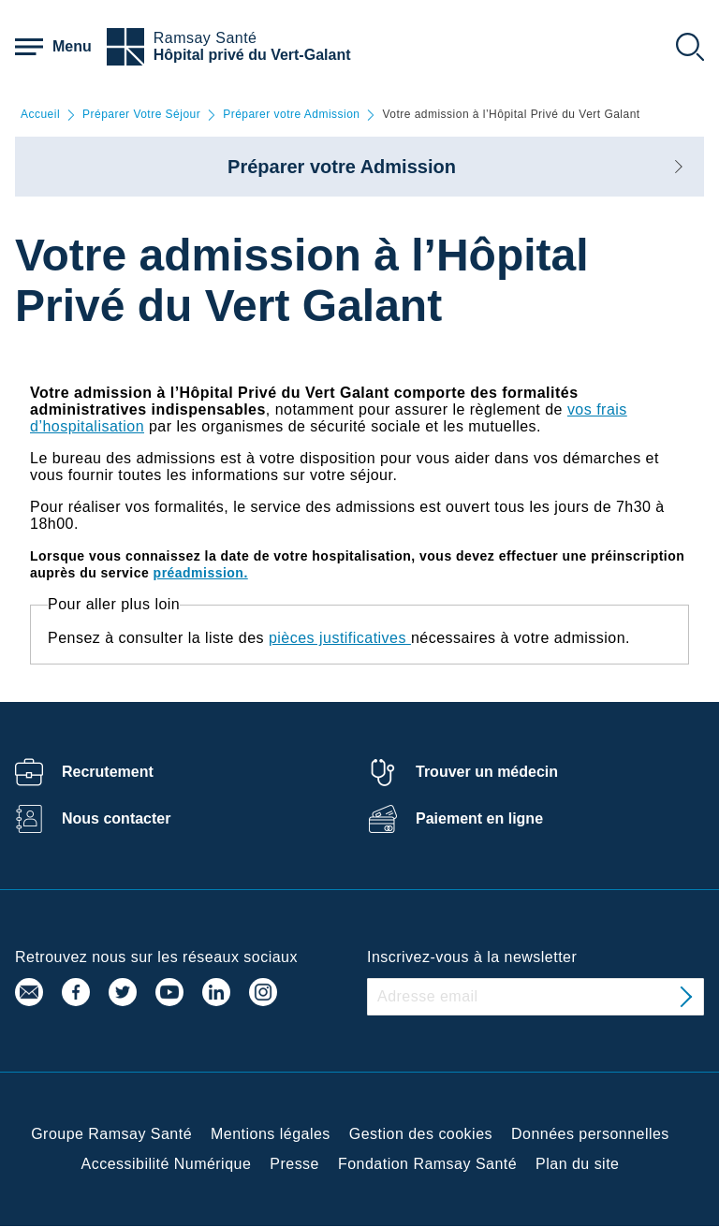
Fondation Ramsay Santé (427, 1164)
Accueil (40, 115)
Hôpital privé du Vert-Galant (252, 55)
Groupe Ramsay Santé (111, 1134)
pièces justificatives (337, 638)
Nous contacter (116, 818)
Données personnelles (590, 1134)
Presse (294, 1164)
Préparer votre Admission (291, 115)
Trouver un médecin (487, 772)
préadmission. (201, 572)
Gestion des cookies (420, 1134)
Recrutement (108, 772)
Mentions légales (270, 1134)
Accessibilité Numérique (166, 1164)
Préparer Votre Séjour (141, 115)
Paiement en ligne (479, 818)
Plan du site (577, 1164)
